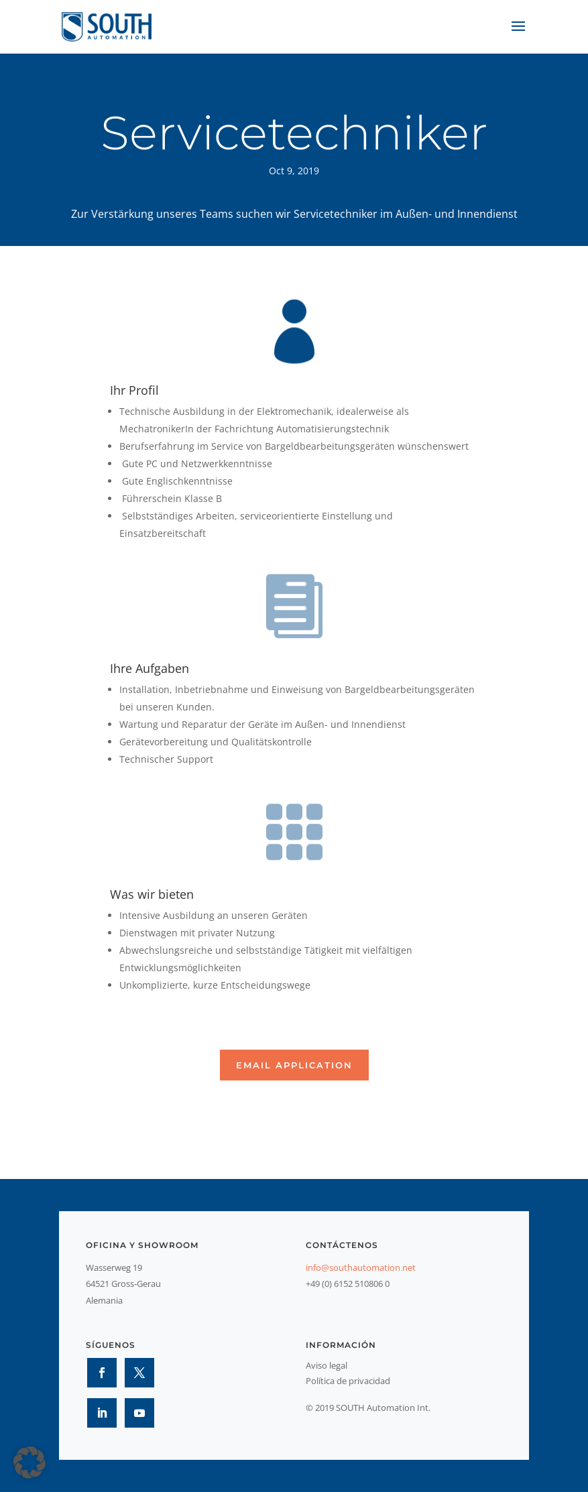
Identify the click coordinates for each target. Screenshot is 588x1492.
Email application (294, 1065)
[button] (29, 1462)
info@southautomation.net (361, 1267)
